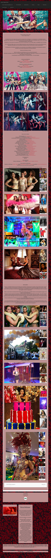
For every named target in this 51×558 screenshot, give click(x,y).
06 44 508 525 (35, 161)
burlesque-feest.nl (31, 141)
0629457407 (22, 66)
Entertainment (26, 4)
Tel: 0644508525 (18, 4)
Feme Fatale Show (4, 2)
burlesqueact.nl (31, 153)
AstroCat (25, 551)
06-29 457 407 (30, 161)
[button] (11, 485)
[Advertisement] (25, 555)
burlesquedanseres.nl (29, 147)
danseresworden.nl (32, 155)
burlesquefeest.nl (29, 145)
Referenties (44, 4)
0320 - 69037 (23, 161)
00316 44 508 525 (30, 164)
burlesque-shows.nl (31, 149)
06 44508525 (27, 66)
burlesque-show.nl (33, 143)
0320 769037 (26, 60)
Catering (33, 4)
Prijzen (39, 4)
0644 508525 (27, 61)
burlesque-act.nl (32, 137)
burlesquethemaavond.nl (31, 148)
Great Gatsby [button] (4, 7)
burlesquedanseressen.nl (29, 144)
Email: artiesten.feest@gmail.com (7, 4)
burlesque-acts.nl (32, 152)
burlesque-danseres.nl (35, 138)
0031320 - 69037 (15, 164)
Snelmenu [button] (12, 7)
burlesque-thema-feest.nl (29, 150)
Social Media (25, 493)
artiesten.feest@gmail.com (26, 62)
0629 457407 (22, 61)
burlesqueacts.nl (29, 140)
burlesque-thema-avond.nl (31, 146)
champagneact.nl (29, 136)
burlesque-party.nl (29, 139)
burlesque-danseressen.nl (30, 142)
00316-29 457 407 (23, 164)
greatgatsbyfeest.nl (33, 151)
